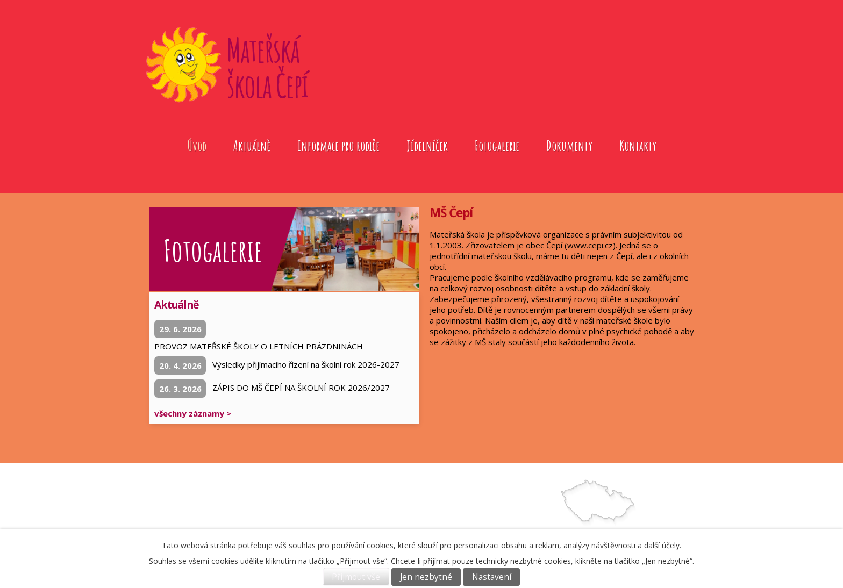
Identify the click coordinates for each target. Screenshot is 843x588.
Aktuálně (251, 145)
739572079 (468, 526)
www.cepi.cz (590, 245)
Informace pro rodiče (338, 145)
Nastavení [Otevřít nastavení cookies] (491, 577)
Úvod (196, 145)
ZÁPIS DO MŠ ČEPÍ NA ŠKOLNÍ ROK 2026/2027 (301, 387)
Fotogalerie (497, 145)
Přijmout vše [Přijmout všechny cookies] (356, 577)
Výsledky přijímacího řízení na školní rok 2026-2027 (305, 364)
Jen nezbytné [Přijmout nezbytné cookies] (426, 577)
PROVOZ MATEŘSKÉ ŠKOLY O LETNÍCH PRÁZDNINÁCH (258, 346)
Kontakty (637, 145)
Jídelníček (427, 145)
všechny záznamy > (192, 413)
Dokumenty (569, 145)
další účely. (662, 545)
